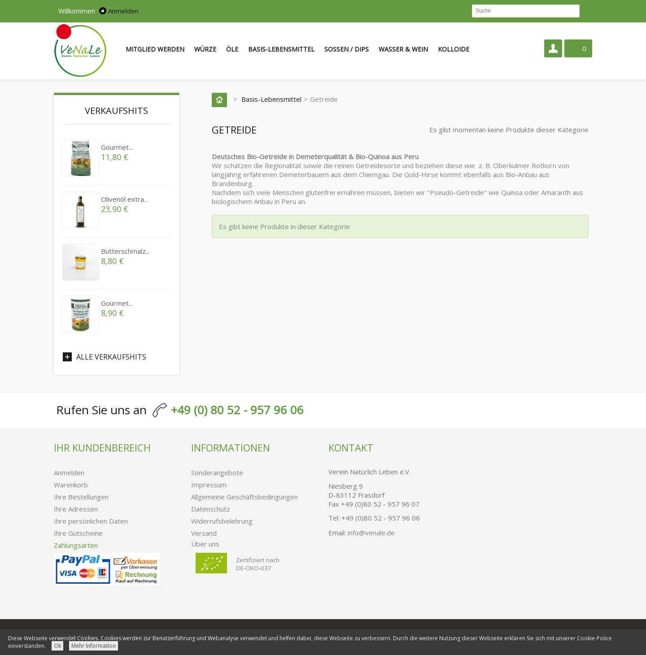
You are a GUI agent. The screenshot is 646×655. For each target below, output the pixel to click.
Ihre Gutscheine (78, 533)
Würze (205, 49)
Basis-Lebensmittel (281, 49)
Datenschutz (210, 508)
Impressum (209, 484)
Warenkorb (71, 484)
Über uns (205, 543)
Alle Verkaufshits (111, 356)
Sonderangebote (217, 472)
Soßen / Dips (346, 49)
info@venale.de (371, 532)
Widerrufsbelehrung (222, 520)
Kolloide (453, 49)
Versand (204, 533)
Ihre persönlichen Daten (91, 520)
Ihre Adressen (76, 508)
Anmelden (123, 10)
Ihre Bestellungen (81, 496)
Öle (232, 49)
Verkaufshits (116, 110)
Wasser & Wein (403, 49)
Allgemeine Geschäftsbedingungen (244, 496)
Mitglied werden (155, 49)
